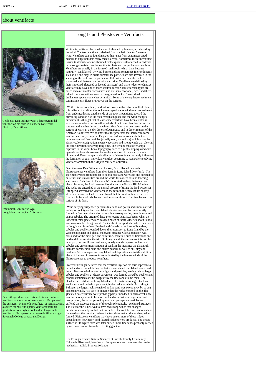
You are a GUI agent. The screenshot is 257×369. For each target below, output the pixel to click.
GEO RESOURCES (138, 6)
